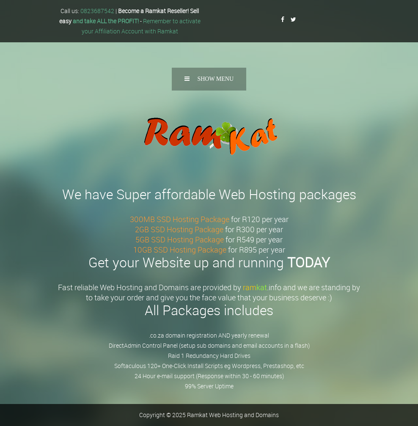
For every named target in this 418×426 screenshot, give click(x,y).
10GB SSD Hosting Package (179, 250)
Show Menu (209, 79)
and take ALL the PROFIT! (106, 21)
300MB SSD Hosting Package (179, 219)
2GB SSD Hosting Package (179, 229)
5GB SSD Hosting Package (179, 239)
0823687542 (97, 11)
